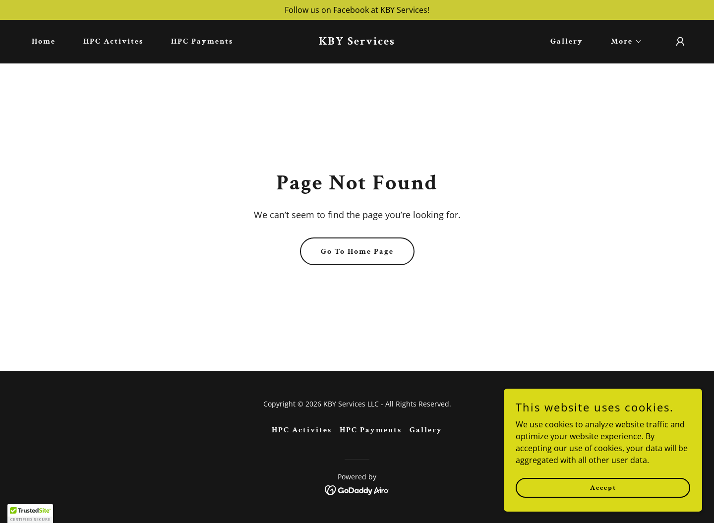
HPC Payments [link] (202, 41)
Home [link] (44, 41)
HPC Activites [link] (113, 41)
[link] (357, 41)
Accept (603, 487)
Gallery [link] (566, 41)
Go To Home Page (357, 251)
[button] (623, 42)
